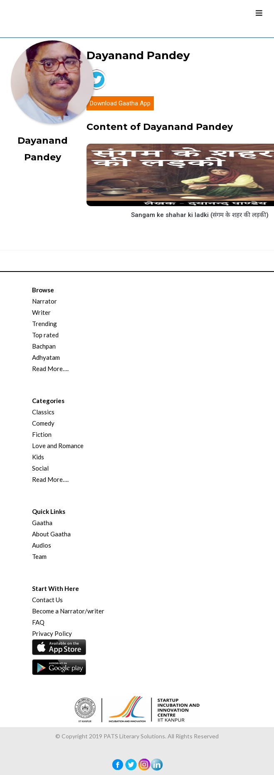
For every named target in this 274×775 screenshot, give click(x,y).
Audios (41, 545)
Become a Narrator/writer (68, 611)
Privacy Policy (52, 633)
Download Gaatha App (120, 103)
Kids (38, 457)
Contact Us (47, 599)
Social (40, 468)
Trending (44, 323)
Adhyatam (46, 357)
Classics (43, 412)
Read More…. (50, 368)
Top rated (45, 335)
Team (39, 556)
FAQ (38, 622)
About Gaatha (51, 534)
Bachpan (44, 346)
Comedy (43, 423)
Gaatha (42, 522)
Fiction (42, 434)
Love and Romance (58, 445)
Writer (41, 312)
